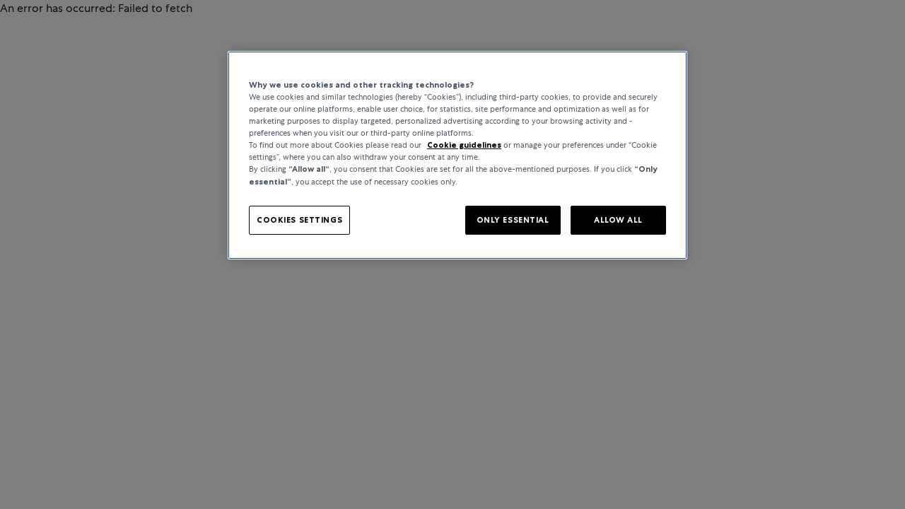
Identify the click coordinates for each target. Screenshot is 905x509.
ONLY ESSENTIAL (513, 220)
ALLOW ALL (618, 220)
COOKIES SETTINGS (299, 220)
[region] (457, 155)
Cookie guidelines (464, 145)
